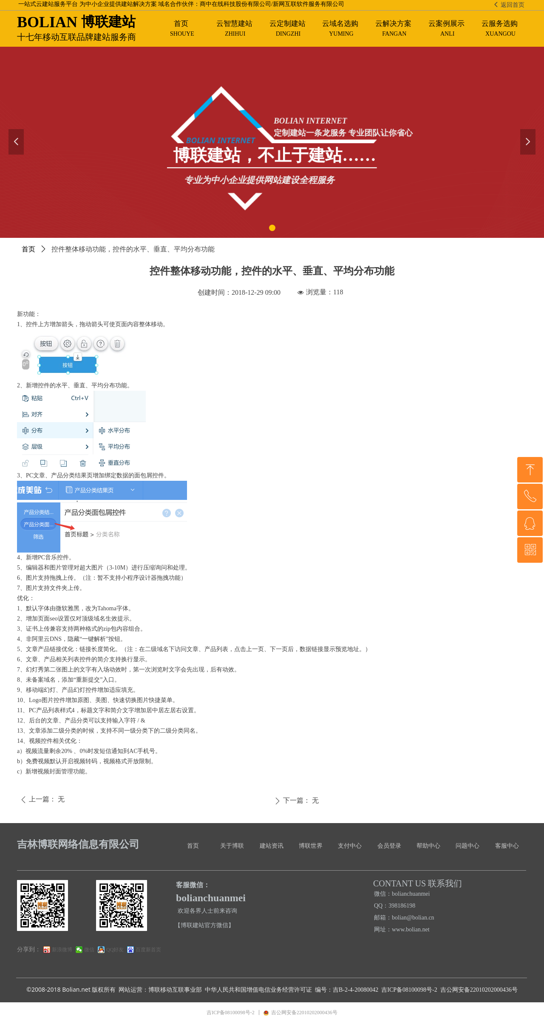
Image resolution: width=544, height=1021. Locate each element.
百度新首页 (148, 950)
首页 (28, 249)
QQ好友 (115, 950)
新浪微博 (62, 950)
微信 (89, 950)
